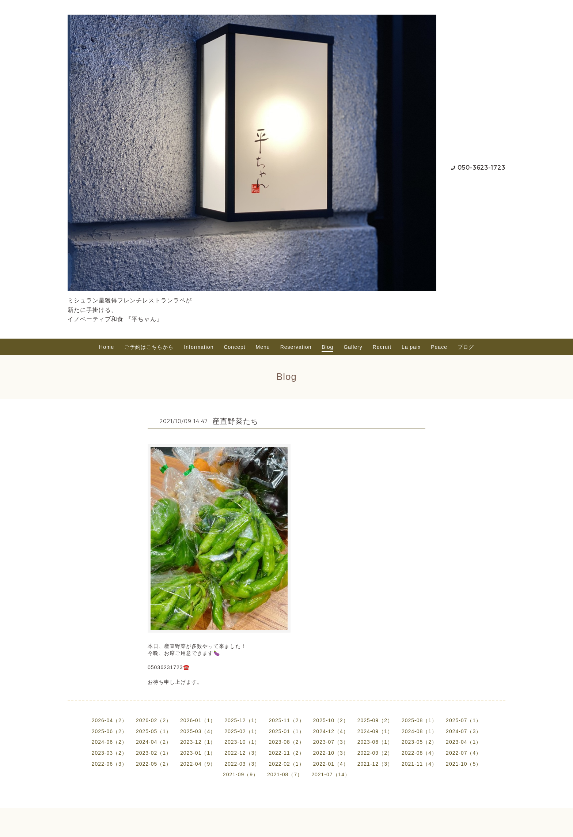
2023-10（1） (242, 742)
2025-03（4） (198, 731)
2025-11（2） (286, 720)
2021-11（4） (419, 764)
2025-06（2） (109, 731)
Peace (439, 347)
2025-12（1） (242, 720)
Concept (234, 347)
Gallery (353, 347)
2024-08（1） (419, 731)
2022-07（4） (463, 753)
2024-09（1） (375, 731)
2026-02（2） (153, 720)
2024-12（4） (331, 731)
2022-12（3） (242, 753)
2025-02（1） (242, 731)
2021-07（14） (330, 774)
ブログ (466, 347)
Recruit (382, 347)
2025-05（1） (153, 731)
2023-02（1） (153, 753)
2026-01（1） (198, 720)
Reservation (296, 347)
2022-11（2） (286, 753)
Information (198, 347)
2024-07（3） (463, 731)
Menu (263, 347)
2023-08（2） (286, 742)
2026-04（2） (109, 720)
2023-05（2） (419, 742)
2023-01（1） (198, 753)
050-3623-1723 (481, 167)
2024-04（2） (153, 742)
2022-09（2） (375, 753)
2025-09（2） (375, 720)
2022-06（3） (109, 764)
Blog (327, 347)
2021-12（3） (375, 764)
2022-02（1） (286, 764)
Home (106, 347)
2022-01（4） (331, 764)
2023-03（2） (109, 753)
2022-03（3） (242, 764)
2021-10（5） (463, 764)
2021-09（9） (240, 774)
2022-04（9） (198, 764)
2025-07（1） (463, 720)
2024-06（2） (109, 742)
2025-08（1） (419, 720)
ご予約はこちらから (149, 347)
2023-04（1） (463, 742)
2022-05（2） (153, 764)
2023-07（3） (331, 742)
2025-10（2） (331, 720)
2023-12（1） (198, 742)
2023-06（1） (375, 742)
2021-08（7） (285, 774)
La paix (411, 347)
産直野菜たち (235, 421)
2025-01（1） (286, 731)
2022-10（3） (331, 753)
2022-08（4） (419, 753)
